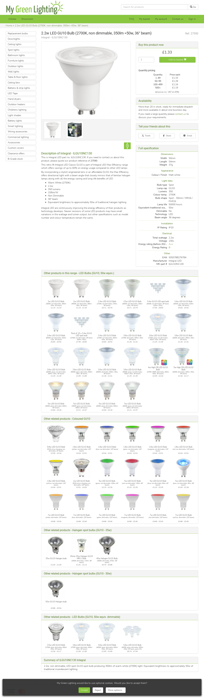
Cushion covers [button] (16, 148)
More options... (115, 690)
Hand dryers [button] (14, 99)
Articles (12, 19)
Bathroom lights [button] (16, 55)
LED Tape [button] (13, 93)
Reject (98, 690)
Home (9, 25)
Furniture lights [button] (16, 60)
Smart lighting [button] (15, 126)
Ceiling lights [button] (14, 44)
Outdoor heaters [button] (16, 104)
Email (187, 135)
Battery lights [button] (15, 120)
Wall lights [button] (13, 71)
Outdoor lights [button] (15, 66)
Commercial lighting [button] (18, 137)
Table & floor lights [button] (18, 77)
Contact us (177, 19)
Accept (84, 690)
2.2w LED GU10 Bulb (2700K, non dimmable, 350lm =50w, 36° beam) (51, 25)
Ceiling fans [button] (14, 82)
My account (161, 19)
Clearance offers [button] (16, 153)
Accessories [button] (14, 142)
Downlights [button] (14, 39)
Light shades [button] (14, 115)
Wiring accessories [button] (17, 131)
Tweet (146, 135)
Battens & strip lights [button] (19, 88)
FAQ (131, 19)
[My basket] (144, 19)
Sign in (192, 19)
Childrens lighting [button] (17, 109)
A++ (171, 244)
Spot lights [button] (13, 49)
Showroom (27, 19)
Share (167, 135)
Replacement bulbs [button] (18, 33)
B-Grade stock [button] (15, 158)
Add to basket (177, 59)
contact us (180, 114)
